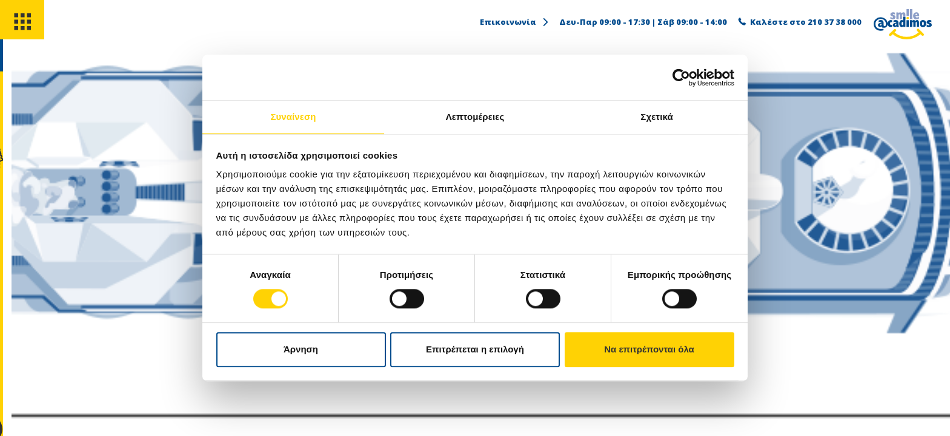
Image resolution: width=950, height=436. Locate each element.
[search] (22, 65)
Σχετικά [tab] (656, 116)
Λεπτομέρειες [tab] (475, 116)
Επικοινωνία (515, 21)
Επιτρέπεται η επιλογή (475, 350)
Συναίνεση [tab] (293, 116)
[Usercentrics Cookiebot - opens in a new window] (681, 77)
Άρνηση (301, 350)
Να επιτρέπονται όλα (649, 350)
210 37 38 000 (835, 21)
